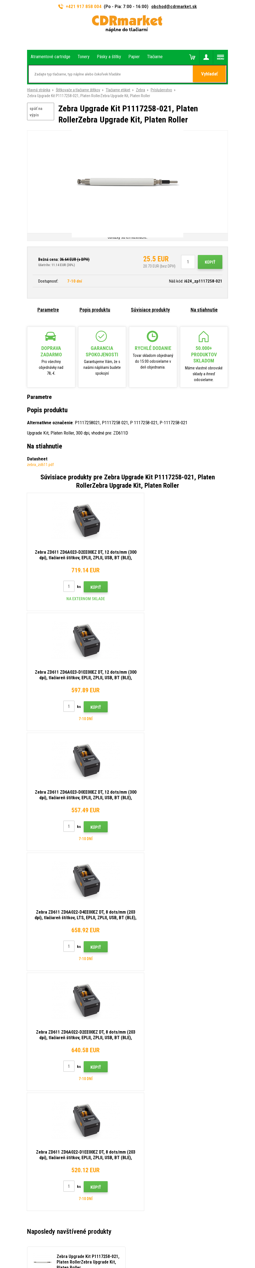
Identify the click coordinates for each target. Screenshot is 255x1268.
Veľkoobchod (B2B (147, 1023)
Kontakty (139, 998)
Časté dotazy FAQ (146, 1031)
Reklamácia (141, 1040)
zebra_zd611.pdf (40, 464)
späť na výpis (36, 111)
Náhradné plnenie (145, 1080)
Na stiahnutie (204, 310)
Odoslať (218, 961)
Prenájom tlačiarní (146, 1072)
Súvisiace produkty (150, 310)
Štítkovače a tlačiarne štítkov (78, 90)
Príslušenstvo (161, 90)
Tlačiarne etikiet (118, 90)
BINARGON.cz (145, 1242)
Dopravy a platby (145, 1015)
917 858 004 (51, 1001)
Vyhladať (209, 74)
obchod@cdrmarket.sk (174, 6)
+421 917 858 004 (80, 6)
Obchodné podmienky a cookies (157, 1048)
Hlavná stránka (38, 90)
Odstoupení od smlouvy (151, 1089)
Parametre (48, 310)
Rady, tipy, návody (146, 1007)
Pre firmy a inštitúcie (148, 1064)
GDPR (136, 1056)
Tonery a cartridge (150, 1260)
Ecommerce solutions (116, 1242)
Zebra (140, 90)
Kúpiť (210, 262)
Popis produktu (95, 310)
